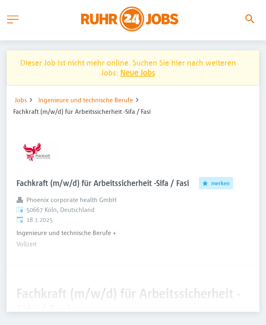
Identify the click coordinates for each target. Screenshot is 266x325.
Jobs (21, 100)
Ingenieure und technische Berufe (85, 100)
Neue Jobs (137, 72)
